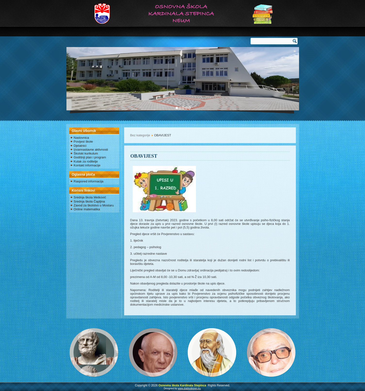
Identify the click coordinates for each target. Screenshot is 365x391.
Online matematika (87, 209)
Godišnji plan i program (90, 157)
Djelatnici (80, 145)
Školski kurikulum (86, 153)
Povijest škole (83, 141)
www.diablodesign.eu (189, 388)
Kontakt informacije (87, 165)
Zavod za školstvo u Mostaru (94, 205)
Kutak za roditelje (86, 161)
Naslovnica (81, 137)
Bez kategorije (140, 135)
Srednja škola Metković (90, 197)
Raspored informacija (89, 181)
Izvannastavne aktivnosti (91, 149)
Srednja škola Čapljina (89, 201)
